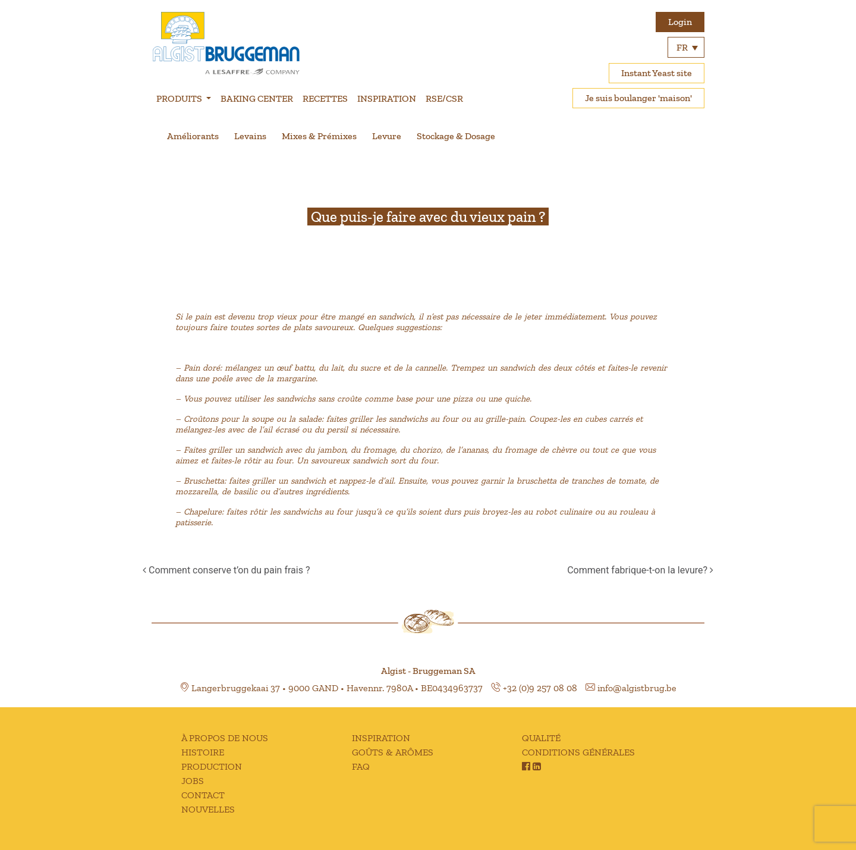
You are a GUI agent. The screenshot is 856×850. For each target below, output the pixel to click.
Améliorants (193, 136)
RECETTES (325, 98)
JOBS (192, 780)
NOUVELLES (208, 809)
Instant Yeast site (656, 73)
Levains (250, 136)
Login (680, 21)
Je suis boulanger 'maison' (638, 97)
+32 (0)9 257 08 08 (540, 688)
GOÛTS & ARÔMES (392, 752)
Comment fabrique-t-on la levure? (640, 570)
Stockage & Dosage (456, 136)
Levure (386, 136)
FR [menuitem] (682, 47)
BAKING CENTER (257, 98)
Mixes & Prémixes (319, 136)
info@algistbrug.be (636, 688)
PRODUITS (180, 98)
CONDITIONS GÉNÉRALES (578, 752)
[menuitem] (686, 47)
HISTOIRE (202, 752)
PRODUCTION (211, 766)
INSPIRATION (386, 98)
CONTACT (203, 795)
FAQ (361, 766)
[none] (686, 47)
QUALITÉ (541, 738)
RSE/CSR (444, 98)
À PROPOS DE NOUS (224, 738)
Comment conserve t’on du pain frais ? (226, 570)
